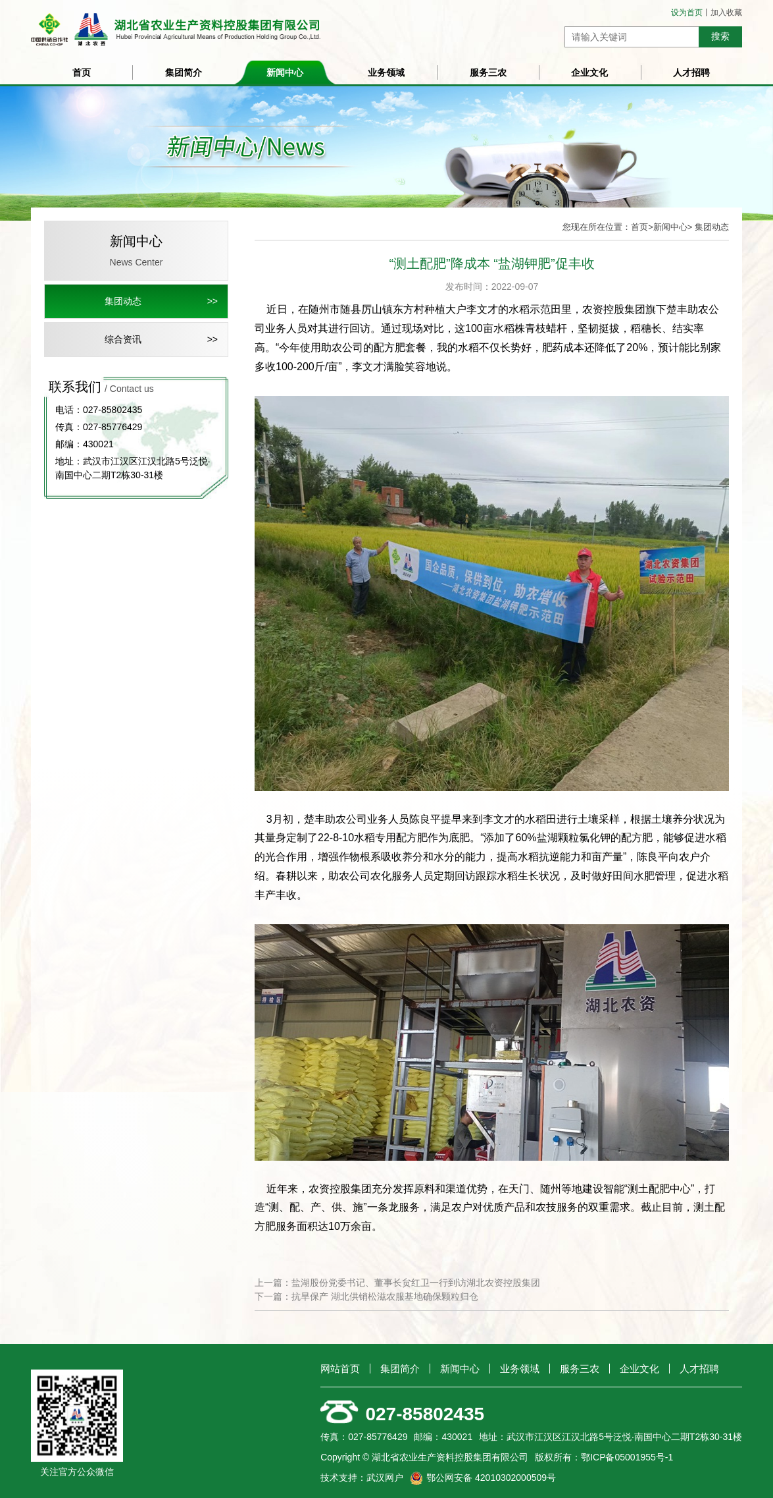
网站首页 (340, 1368)
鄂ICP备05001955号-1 (627, 1457)
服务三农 (488, 72)
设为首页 (687, 12)
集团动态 (123, 301)
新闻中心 (284, 72)
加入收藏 (726, 12)
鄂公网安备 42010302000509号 (491, 1477)
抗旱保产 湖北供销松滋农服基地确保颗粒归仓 (384, 1296)
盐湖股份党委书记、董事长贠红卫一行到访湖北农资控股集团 (415, 1282)
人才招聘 (691, 72)
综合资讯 (123, 339)
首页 (81, 72)
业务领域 (386, 72)
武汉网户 (384, 1477)
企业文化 (589, 72)
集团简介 (183, 72)
